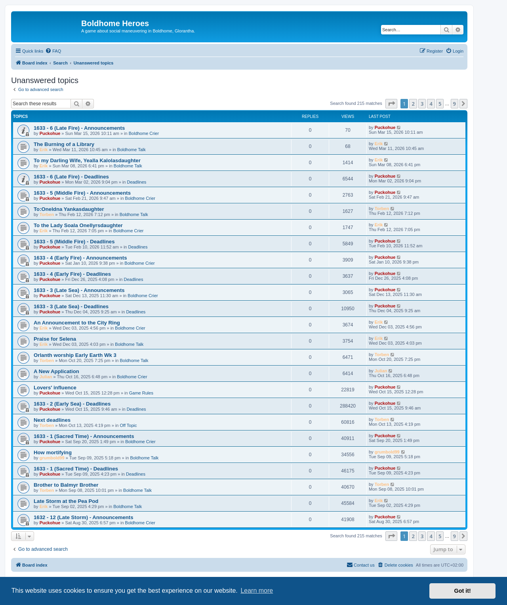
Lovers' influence (55, 388)
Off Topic (128, 425)
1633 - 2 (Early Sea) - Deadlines (72, 404)
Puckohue (50, 133)
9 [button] (454, 103)
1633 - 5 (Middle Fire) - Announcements (82, 193)
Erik (44, 149)
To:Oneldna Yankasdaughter (69, 209)
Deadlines (136, 182)
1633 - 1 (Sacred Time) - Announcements (84, 436)
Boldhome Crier (144, 133)
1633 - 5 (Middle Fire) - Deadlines (74, 242)
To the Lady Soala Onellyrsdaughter (78, 225)
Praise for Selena (55, 339)
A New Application (56, 371)
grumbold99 (52, 457)
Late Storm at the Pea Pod (66, 501)
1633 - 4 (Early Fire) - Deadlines (72, 274)
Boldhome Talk (131, 149)
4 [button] (430, 103)
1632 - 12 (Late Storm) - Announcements (83, 517)
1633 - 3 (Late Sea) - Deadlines (71, 306)
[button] (391, 103)
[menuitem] (53, 51)
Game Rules (141, 393)
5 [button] (439, 103)
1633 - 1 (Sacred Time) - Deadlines (76, 469)
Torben (47, 214)
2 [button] (413, 103)
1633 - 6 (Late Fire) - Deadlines (71, 177)
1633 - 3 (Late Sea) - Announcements (79, 290)
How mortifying (53, 452)
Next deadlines (52, 420)
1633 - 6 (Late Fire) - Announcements (79, 128)
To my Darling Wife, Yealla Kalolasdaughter (87, 160)
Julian (46, 376)
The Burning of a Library (64, 144)
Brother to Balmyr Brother (66, 485)
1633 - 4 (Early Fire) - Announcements (80, 258)
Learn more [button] (256, 590)
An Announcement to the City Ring (77, 323)
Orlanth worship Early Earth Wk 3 (75, 355)
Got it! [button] (462, 591)
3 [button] (422, 103)
